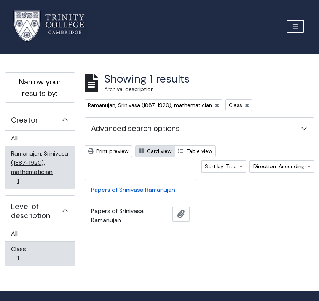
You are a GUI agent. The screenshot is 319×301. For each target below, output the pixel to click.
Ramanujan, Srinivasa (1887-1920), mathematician (39, 167)
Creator (24, 120)
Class (23, 253)
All (14, 138)
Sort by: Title (221, 166)
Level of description (30, 210)
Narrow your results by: (40, 87)
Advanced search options (135, 128)
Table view (195, 151)
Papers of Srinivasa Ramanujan (133, 190)
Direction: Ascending (279, 166)
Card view (155, 151)
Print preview (108, 151)
